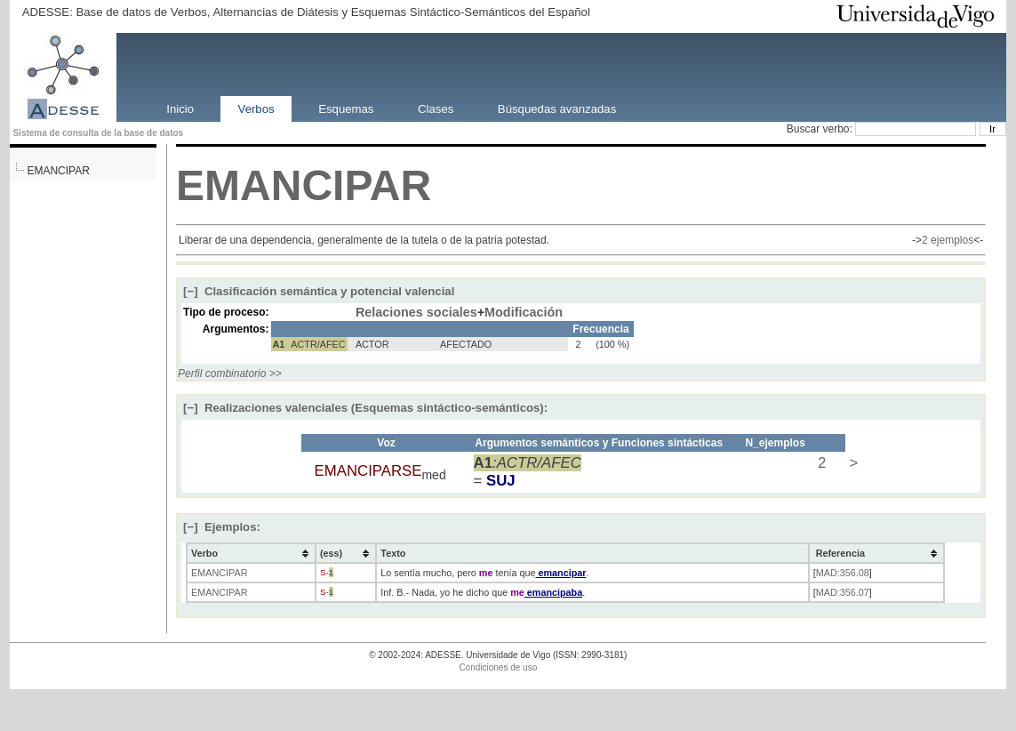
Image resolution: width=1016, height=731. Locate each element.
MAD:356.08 (842, 572)
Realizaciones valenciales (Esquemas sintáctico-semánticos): (365, 407)
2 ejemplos (947, 240)
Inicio (180, 108)
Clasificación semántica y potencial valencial (318, 291)
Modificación (523, 312)
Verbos (256, 108)
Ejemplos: (221, 527)
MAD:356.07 (842, 592)
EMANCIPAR (58, 171)
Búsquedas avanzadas (557, 108)
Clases (435, 108)
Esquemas (345, 108)
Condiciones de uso (498, 667)
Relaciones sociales (416, 312)
